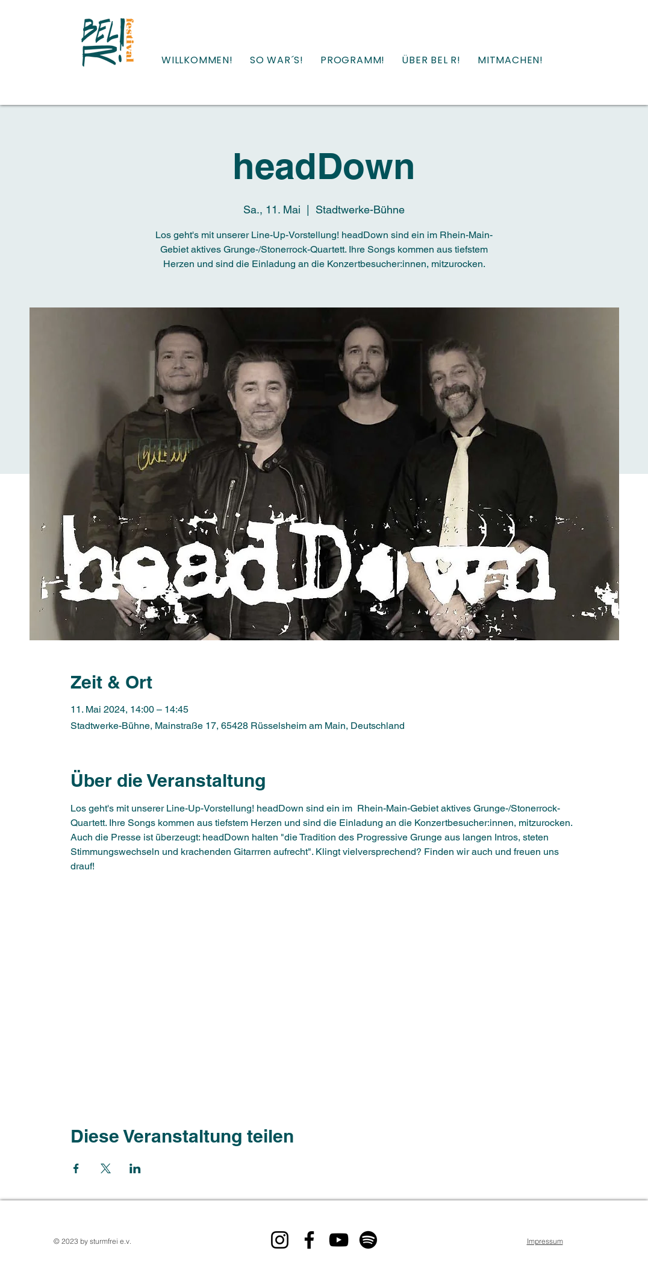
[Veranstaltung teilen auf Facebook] (76, 1168)
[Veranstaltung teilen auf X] (105, 1168)
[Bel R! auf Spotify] (368, 1240)
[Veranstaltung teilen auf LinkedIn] (135, 1168)
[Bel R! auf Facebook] (309, 1240)
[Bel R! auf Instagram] (279, 1240)
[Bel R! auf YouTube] (338, 1240)
